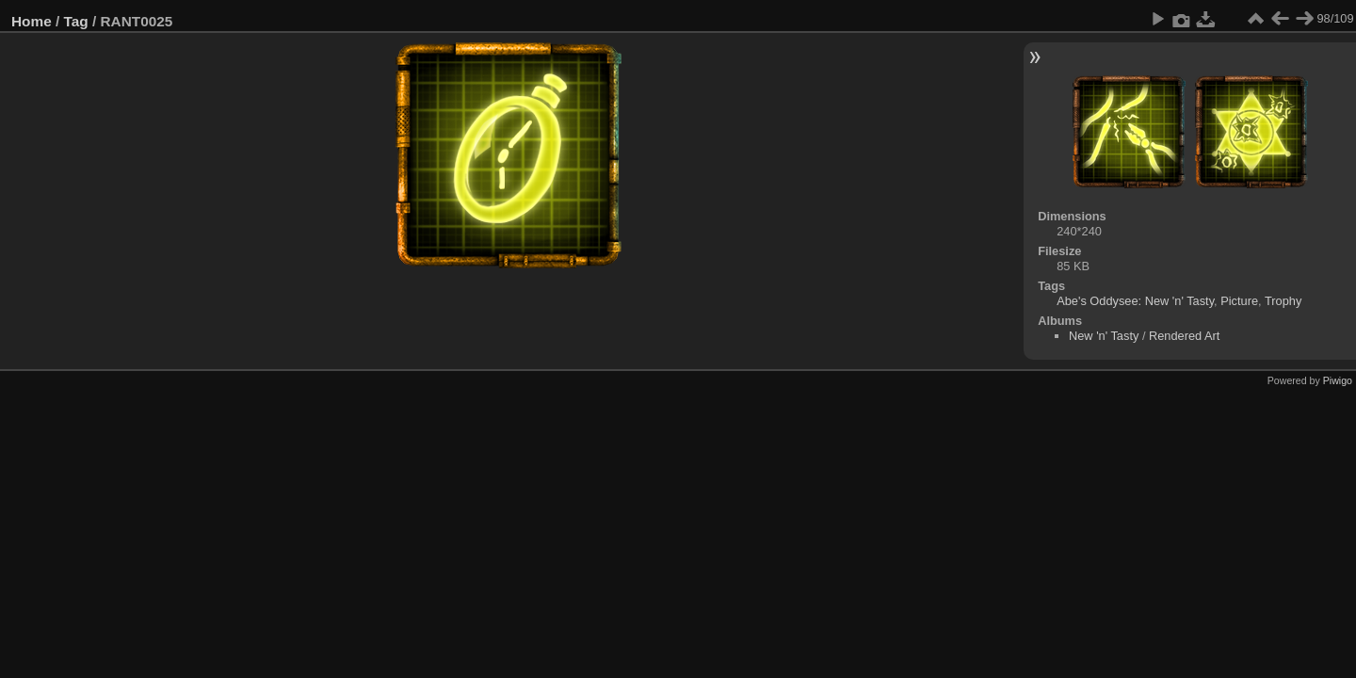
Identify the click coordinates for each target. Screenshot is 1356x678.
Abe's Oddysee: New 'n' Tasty (1135, 301)
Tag (76, 21)
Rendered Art (1184, 336)
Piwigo (1337, 380)
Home (31, 21)
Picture (1239, 301)
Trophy (1283, 301)
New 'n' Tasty (1103, 336)
